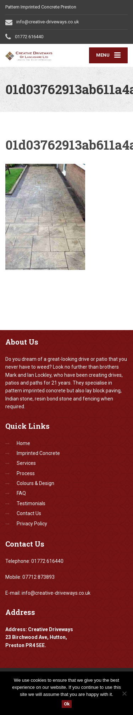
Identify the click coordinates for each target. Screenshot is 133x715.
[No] (124, 693)
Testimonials (31, 503)
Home (23, 443)
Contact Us (29, 513)
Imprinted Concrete (38, 453)
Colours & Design (35, 483)
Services (26, 463)
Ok (67, 704)
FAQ (21, 493)
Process (26, 473)
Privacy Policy (32, 523)
